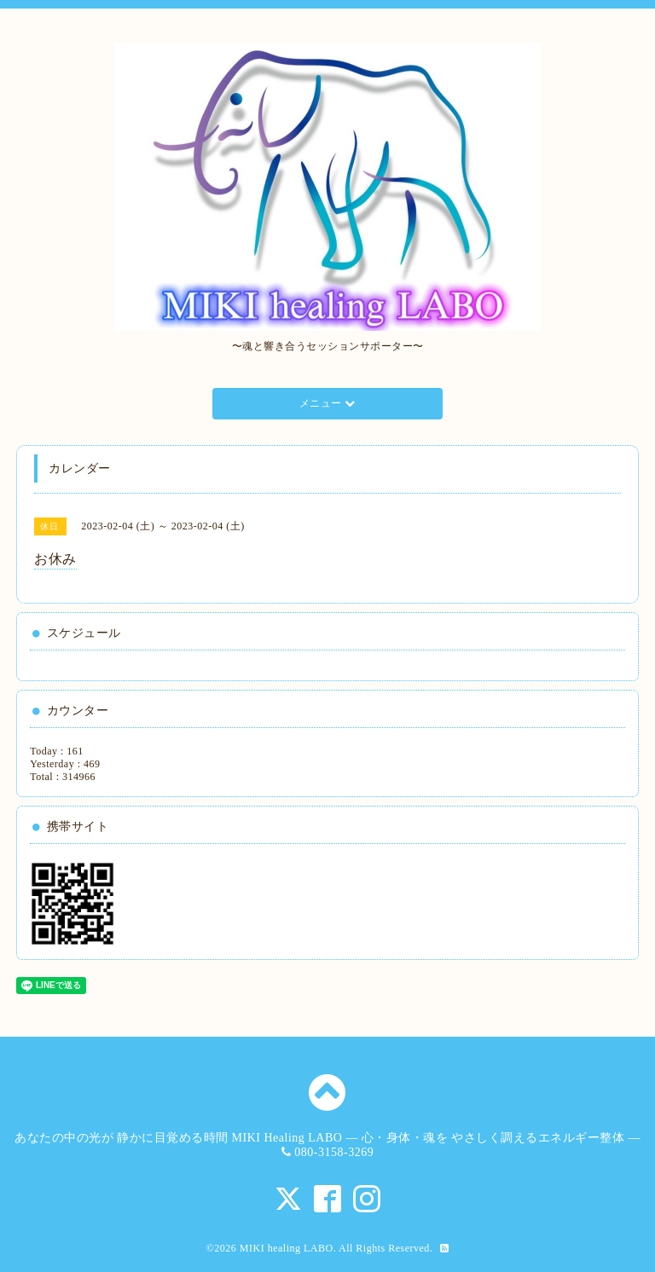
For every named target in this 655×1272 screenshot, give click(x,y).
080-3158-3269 (334, 1152)
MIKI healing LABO (286, 1248)
